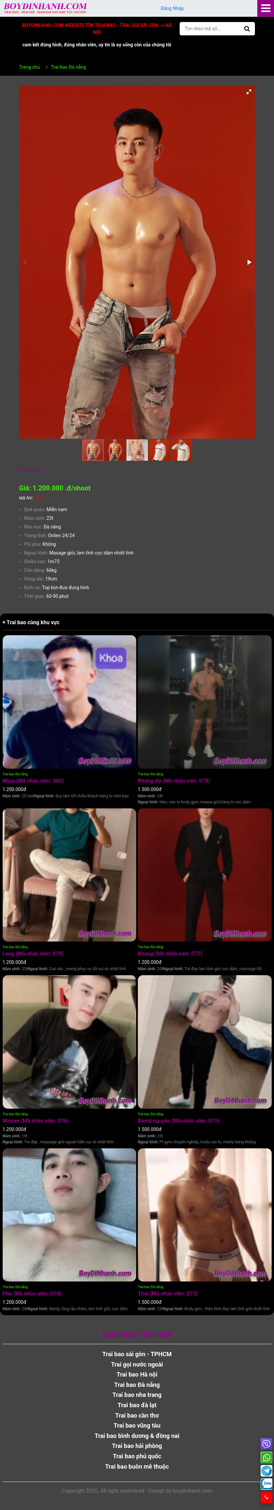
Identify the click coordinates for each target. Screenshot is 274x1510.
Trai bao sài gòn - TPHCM (137, 1354)
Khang (170, 954)
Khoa (33, 781)
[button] (249, 91)
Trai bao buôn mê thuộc (137, 1466)
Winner (36, 1121)
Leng (33, 954)
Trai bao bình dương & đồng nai (137, 1435)
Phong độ (174, 781)
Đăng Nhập (172, 8)
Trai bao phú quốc (137, 1456)
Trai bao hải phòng (137, 1445)
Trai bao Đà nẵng (15, 774)
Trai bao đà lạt (136, 1405)
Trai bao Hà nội (137, 1374)
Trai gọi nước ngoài (137, 1364)
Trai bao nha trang (137, 1394)
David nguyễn (178, 1121)
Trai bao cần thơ (137, 1415)
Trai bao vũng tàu (137, 1425)
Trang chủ (29, 67)
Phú (32, 1293)
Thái (168, 1293)
